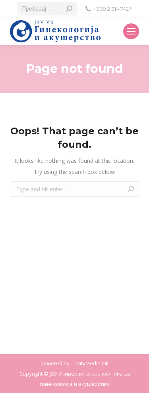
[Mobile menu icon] (131, 31)
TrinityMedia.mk (90, 363)
